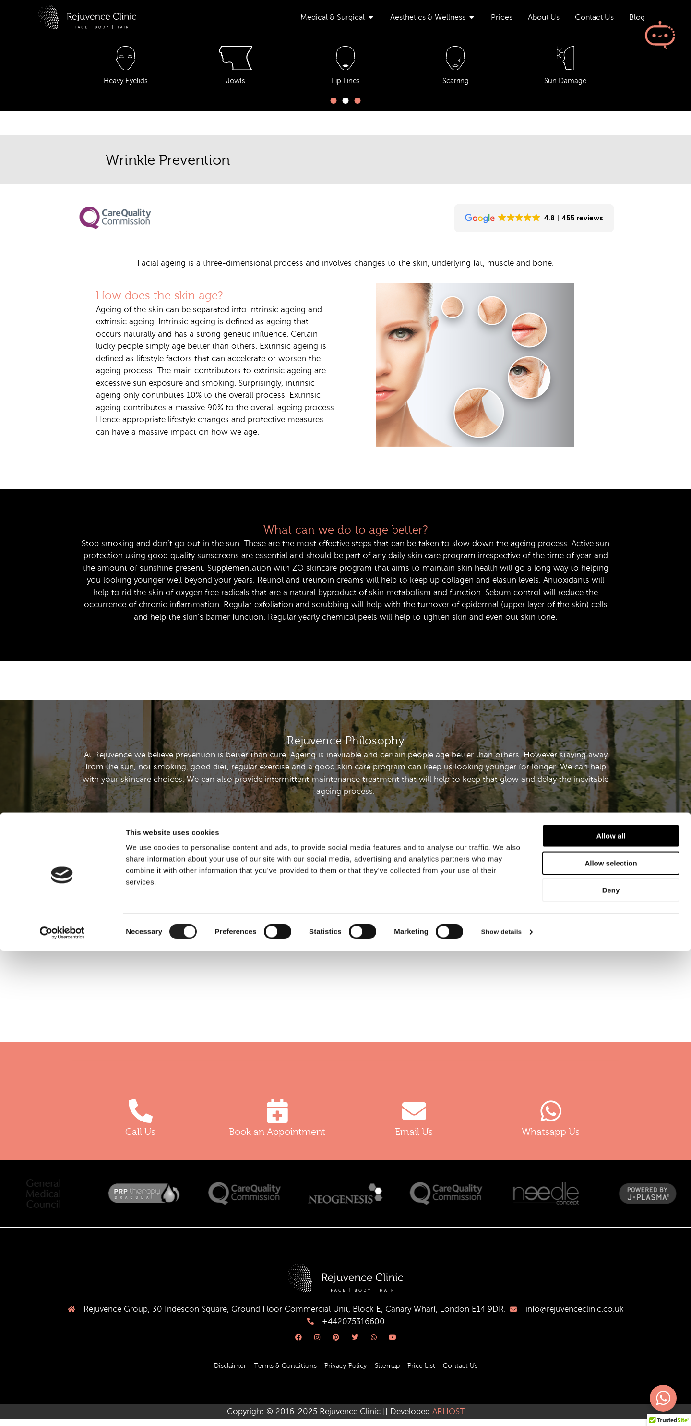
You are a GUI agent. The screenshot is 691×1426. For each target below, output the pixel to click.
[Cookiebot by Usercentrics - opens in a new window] (62, 1407)
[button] (334, 105)
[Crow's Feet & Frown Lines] (345, 60)
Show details (503, 1407)
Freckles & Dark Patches (565, 85)
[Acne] (125, 60)
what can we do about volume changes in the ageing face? (227, 916)
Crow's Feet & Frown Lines (345, 85)
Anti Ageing (235, 85)
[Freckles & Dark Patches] (565, 60)
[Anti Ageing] (235, 60)
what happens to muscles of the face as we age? (202, 943)
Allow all (611, 1311)
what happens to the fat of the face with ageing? (207, 890)
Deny (611, 1365)
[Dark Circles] (455, 60)
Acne (126, 85)
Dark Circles (455, 85)
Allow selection (610, 1338)
